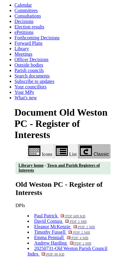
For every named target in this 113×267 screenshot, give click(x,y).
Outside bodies (28, 65)
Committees (26, 10)
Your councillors (30, 86)
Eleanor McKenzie (64, 226)
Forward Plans (28, 43)
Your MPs (24, 92)
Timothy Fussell (62, 232)
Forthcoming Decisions (37, 37)
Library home (31, 165)
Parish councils (29, 70)
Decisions (23, 21)
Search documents (32, 75)
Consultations (27, 15)
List (66, 151)
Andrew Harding (62, 243)
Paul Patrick (59, 215)
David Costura (60, 221)
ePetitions (23, 32)
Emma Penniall (61, 237)
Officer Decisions (31, 59)
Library (21, 48)
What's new (25, 97)
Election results (29, 26)
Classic (94, 151)
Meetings (23, 54)
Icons (40, 151)
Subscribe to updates (34, 81)
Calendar (23, 5)
